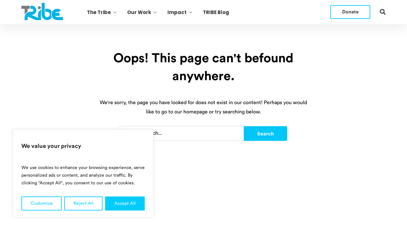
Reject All (83, 203)
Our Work (139, 12)
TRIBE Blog (216, 12)
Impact (177, 12)
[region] (83, 173)
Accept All (125, 203)
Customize (42, 203)
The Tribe (99, 12)
